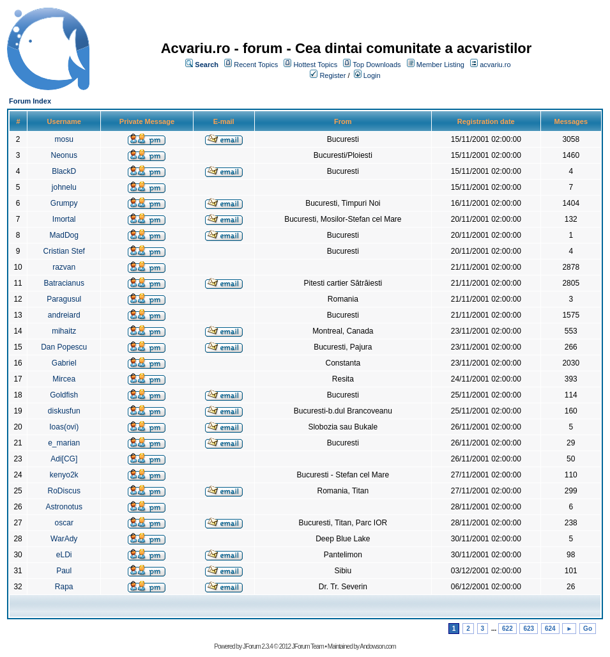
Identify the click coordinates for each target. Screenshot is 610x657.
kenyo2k (64, 474)
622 (507, 628)
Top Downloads (376, 64)
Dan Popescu (64, 347)
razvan (63, 267)
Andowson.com (377, 646)
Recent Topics (256, 64)
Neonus (64, 155)
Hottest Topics (315, 64)
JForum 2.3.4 (258, 646)
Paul (64, 570)
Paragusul (64, 299)
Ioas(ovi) (64, 426)
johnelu (64, 187)
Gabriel (64, 363)
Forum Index (30, 101)
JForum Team (308, 646)
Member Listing (440, 64)
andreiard (64, 315)
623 (528, 628)
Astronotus (64, 506)
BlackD (64, 171)
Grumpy (64, 203)
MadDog (64, 235)
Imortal (64, 219)
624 (550, 628)
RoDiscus (64, 490)
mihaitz (64, 331)
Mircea (63, 379)
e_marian (64, 442)
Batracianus (64, 283)
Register (332, 75)
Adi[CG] (63, 458)
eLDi (64, 554)
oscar (64, 522)
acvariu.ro (495, 64)
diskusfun (64, 410)
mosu (64, 139)
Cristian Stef (64, 251)
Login (372, 75)
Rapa (64, 586)
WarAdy (63, 538)
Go (587, 628)
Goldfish (64, 394)
